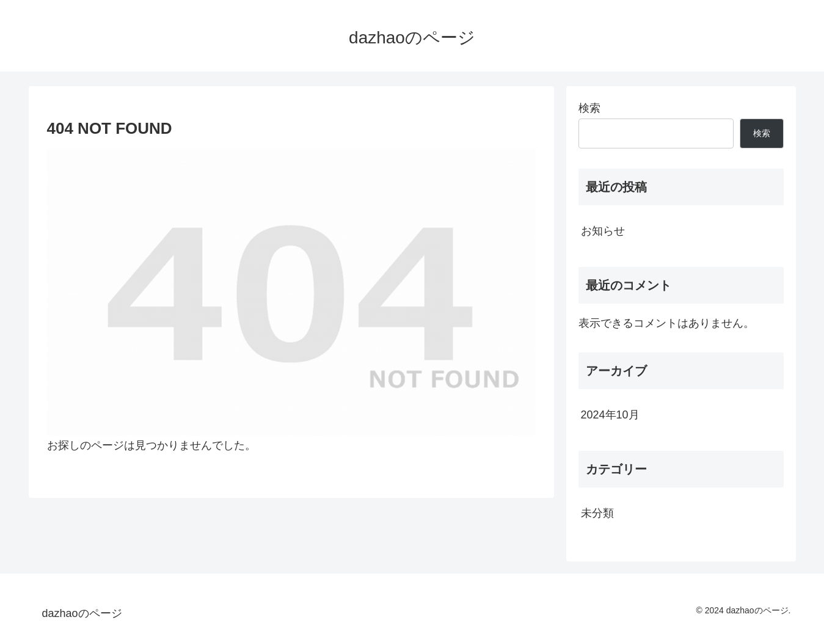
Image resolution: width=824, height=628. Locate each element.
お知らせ (603, 231)
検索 (589, 108)
